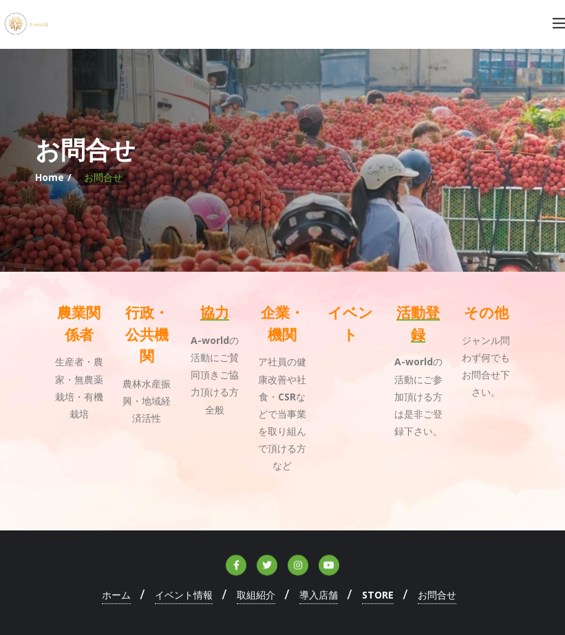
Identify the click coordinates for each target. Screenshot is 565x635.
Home (49, 177)
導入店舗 (318, 594)
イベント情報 (184, 594)
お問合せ (437, 594)
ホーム (116, 594)
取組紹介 (256, 594)
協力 (214, 313)
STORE (378, 594)
